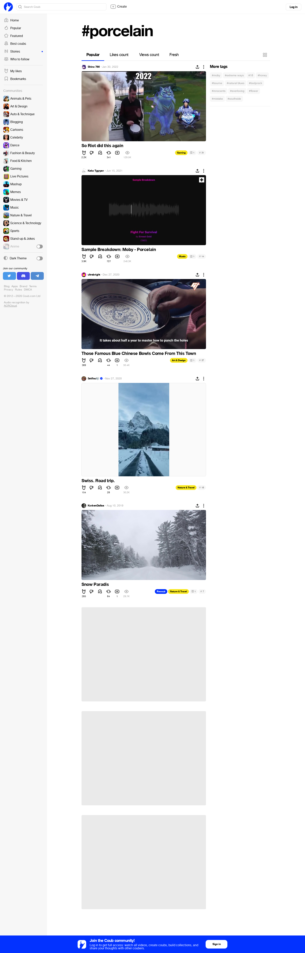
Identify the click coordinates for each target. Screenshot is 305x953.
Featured (13, 36)
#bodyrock (255, 83)
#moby (216, 75)
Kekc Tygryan (96, 170)
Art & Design (179, 360)
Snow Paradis (95, 584)
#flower (253, 91)
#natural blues (235, 83)
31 (201, 152)
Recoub (161, 591)
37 (201, 360)
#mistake (217, 99)
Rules (18, 289)
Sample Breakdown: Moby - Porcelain (119, 249)
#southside (234, 99)
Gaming (181, 152)
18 (201, 487)
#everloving (237, 91)
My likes (13, 71)
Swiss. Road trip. (98, 481)
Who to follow (16, 59)
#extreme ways (234, 75)
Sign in (216, 944)
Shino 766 (94, 67)
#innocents (218, 91)
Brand (23, 286)
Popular (12, 28)
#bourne (217, 83)
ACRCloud (10, 306)
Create (118, 7)
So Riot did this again (102, 145)
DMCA (28, 289)
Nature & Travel (186, 487)
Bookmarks (15, 79)
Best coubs (15, 44)
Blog (7, 286)
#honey (262, 75)
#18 (250, 75)
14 (201, 256)
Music (182, 256)
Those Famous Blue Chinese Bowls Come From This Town (139, 353)
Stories (23, 51)
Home (11, 20)
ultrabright (94, 274)
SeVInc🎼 (93, 378)
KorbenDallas (96, 505)
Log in (293, 7)
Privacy (8, 289)
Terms (33, 286)
